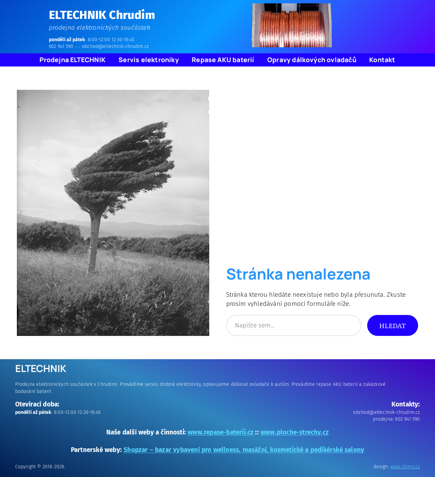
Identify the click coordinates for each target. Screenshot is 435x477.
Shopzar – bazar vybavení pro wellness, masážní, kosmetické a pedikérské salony (244, 450)
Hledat (392, 325)
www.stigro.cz (405, 467)
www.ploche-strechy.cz (295, 432)
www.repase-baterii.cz (220, 432)
